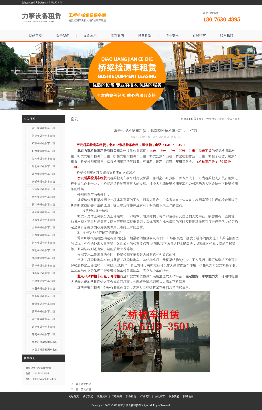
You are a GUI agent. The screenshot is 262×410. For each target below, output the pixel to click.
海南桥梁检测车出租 (43, 334)
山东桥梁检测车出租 (43, 227)
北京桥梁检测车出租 (43, 258)
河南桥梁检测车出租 (43, 242)
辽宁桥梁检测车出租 (43, 319)
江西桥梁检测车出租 (43, 174)
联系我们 (226, 35)
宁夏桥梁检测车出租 (43, 288)
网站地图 (188, 396)
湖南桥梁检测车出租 (43, 158)
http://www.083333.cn (44, 379)
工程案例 (117, 35)
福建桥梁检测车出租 (43, 135)
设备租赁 (144, 35)
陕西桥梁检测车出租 (43, 273)
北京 (222, 119)
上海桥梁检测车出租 (43, 219)
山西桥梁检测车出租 (43, 235)
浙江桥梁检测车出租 (43, 128)
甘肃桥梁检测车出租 (43, 281)
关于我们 (62, 35)
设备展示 (90, 35)
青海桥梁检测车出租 (43, 296)
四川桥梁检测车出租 (43, 204)
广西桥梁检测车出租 (43, 151)
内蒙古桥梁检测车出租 (44, 349)
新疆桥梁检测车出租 (43, 303)
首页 (201, 119)
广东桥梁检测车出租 (43, 143)
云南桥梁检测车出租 (43, 189)
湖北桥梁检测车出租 (43, 166)
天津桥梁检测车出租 (43, 265)
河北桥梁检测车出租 (43, 250)
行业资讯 (171, 35)
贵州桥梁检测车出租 (43, 197)
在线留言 (199, 35)
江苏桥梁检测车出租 (43, 212)
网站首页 (35, 35)
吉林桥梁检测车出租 (43, 326)
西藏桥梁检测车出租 (43, 311)
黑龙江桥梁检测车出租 (44, 342)
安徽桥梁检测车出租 (43, 181)
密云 (229, 119)
